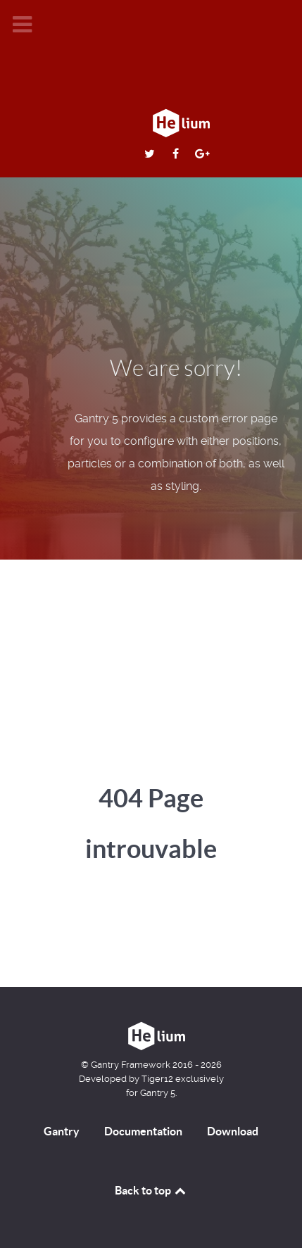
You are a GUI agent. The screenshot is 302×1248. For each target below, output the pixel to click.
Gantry (62, 1131)
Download (232, 1131)
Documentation (143, 1131)
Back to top (151, 1190)
